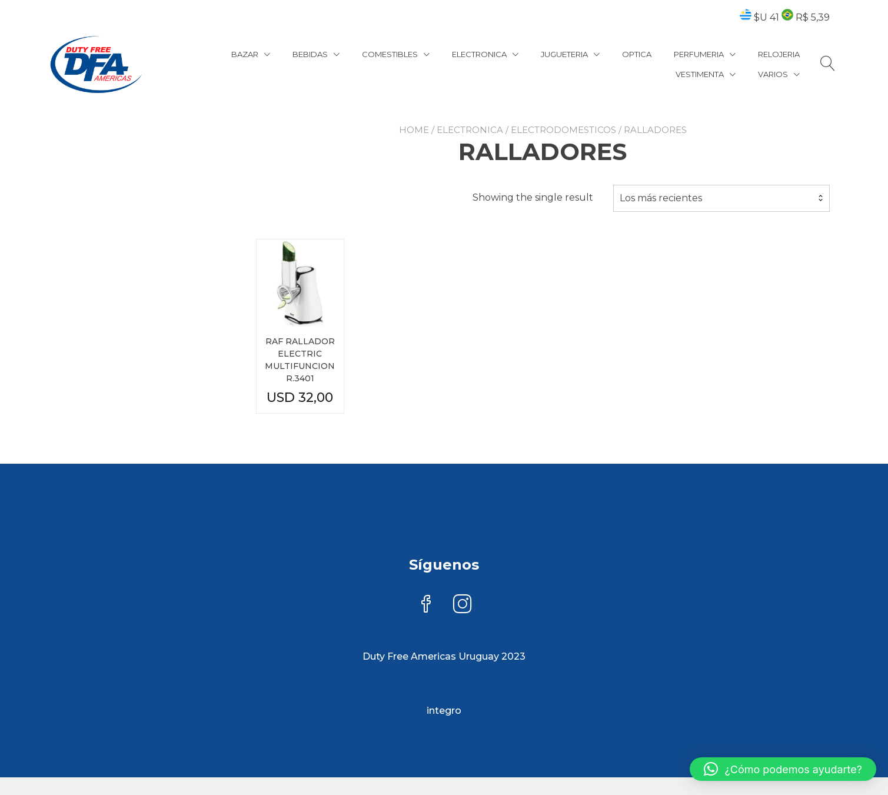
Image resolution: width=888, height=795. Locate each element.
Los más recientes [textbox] (661, 198)
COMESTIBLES (390, 54)
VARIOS (773, 74)
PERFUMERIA (699, 54)
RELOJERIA (779, 54)
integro (444, 710)
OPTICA (636, 54)
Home (414, 129)
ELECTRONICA (479, 54)
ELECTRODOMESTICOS (563, 129)
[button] (783, 769)
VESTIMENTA (700, 74)
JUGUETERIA (564, 54)
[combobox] (721, 198)
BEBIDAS (310, 54)
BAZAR (244, 54)
